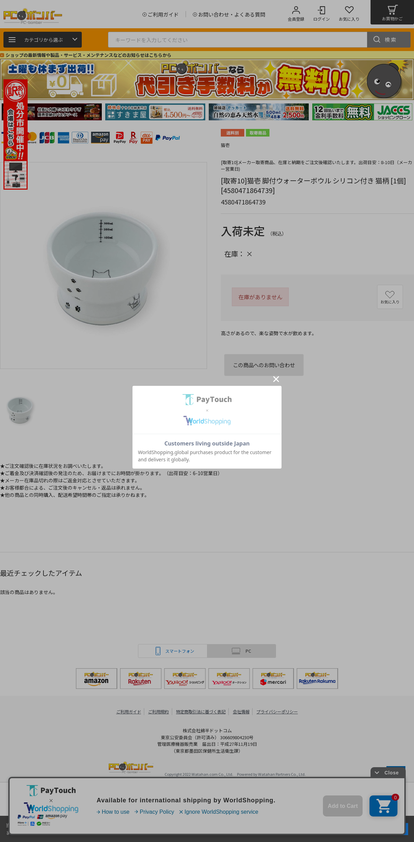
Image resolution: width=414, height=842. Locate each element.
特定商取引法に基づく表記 (201, 711)
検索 (391, 39)
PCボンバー (131, 768)
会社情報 (242, 711)
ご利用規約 (157, 711)
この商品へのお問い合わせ (264, 365)
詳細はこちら (73, 832)
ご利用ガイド (126, 711)
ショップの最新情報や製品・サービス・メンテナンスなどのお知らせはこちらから (88, 55)
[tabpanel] (52, 111)
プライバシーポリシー (279, 711)
